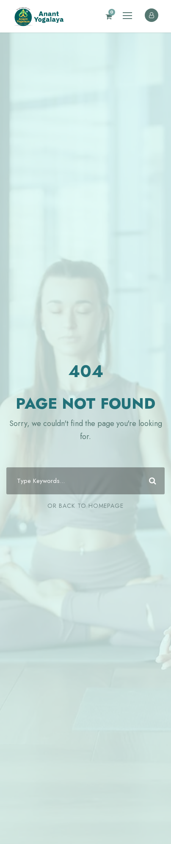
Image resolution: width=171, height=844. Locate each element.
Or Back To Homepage (85, 506)
